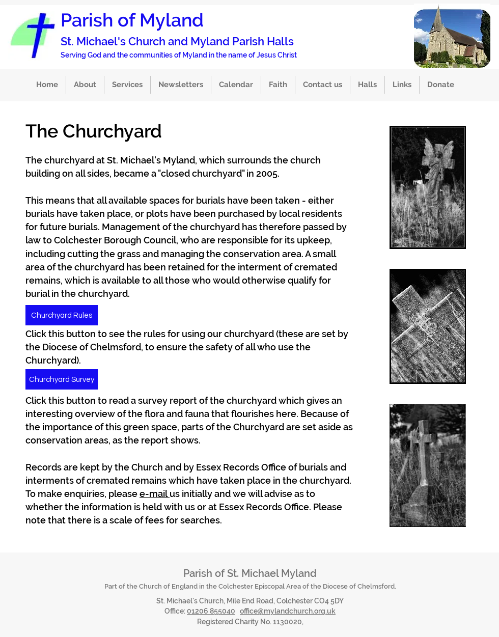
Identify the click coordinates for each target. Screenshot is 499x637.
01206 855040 (211, 611)
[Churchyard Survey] (61, 379)
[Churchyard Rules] (61, 315)
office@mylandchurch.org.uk (288, 611)
